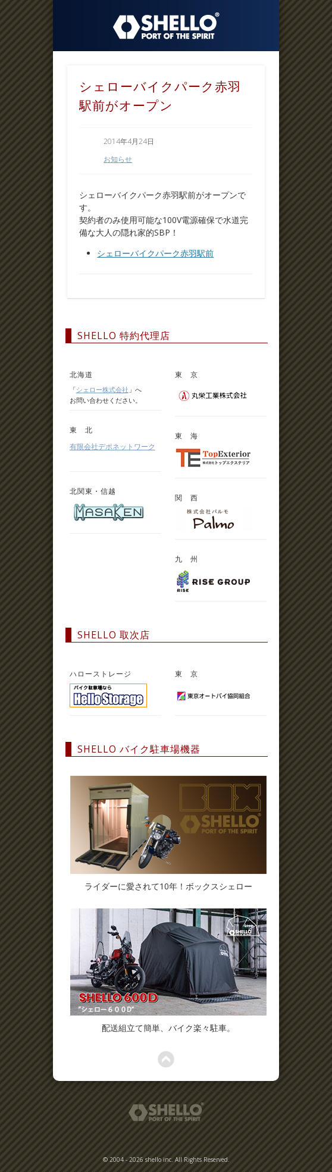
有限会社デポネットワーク (112, 446)
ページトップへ (166, 1059)
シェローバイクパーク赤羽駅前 (155, 253)
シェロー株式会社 (102, 389)
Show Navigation (256, 23)
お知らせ (118, 159)
